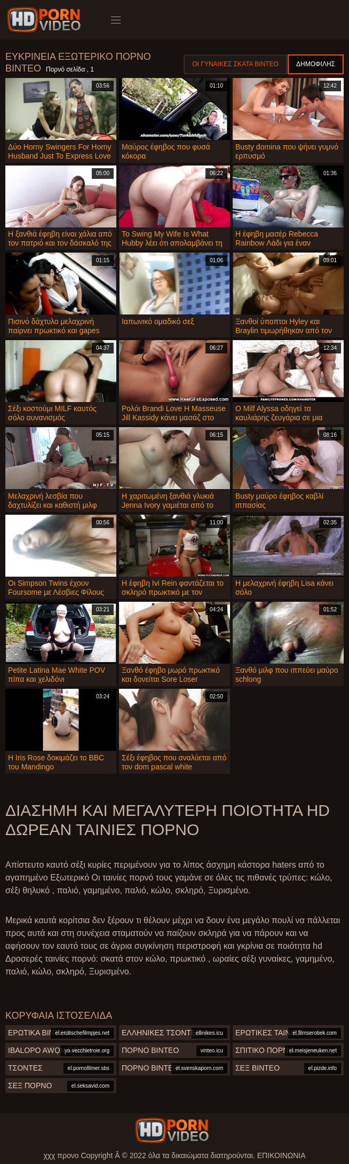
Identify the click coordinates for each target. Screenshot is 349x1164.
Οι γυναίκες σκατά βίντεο (235, 64)
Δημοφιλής (315, 64)
